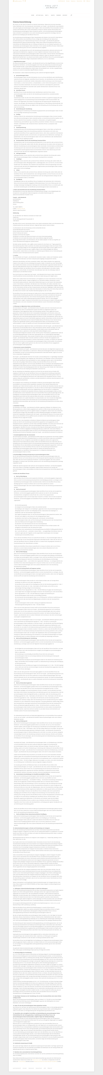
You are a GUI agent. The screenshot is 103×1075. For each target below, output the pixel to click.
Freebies (58, 15)
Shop (46, 15)
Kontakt (68, 1)
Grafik (53, 15)
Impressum (73, 1)
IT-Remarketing (22, 1061)
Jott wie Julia (39, 15)
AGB (84, 1)
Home (32, 15)
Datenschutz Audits (37, 1059)
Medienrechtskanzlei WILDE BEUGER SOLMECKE (45, 1061)
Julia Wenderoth (61, 1)
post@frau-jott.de (21, 208)
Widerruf (88, 1)
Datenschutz (79, 1)
